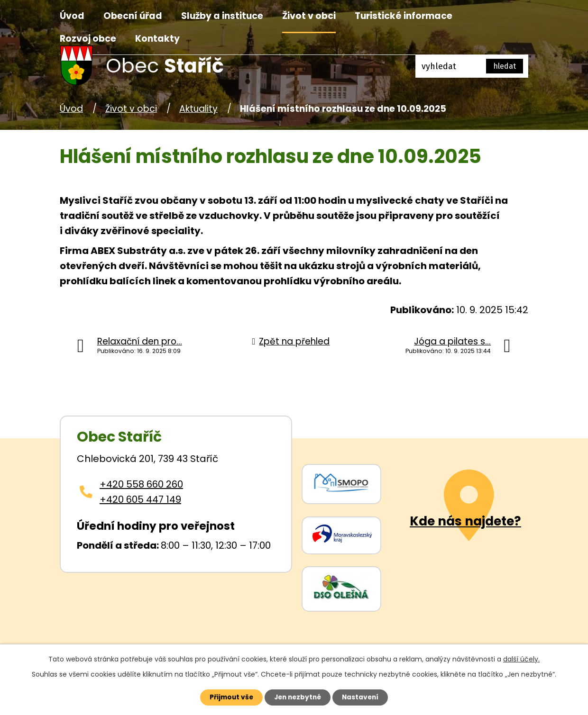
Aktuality (198, 108)
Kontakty (157, 38)
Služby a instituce (222, 15)
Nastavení (363, 697)
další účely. (521, 658)
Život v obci (309, 15)
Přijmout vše (228, 697)
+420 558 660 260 (141, 484)
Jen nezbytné (297, 697)
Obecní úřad (132, 15)
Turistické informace (403, 15)
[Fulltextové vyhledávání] (471, 66)
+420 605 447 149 (140, 499)
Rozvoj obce (88, 38)
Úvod (72, 15)
